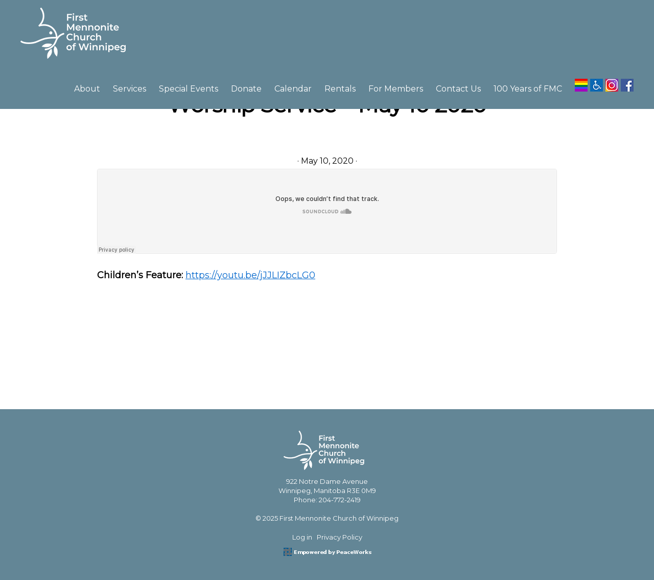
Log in (302, 537)
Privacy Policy (339, 537)
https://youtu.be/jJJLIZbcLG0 (250, 275)
